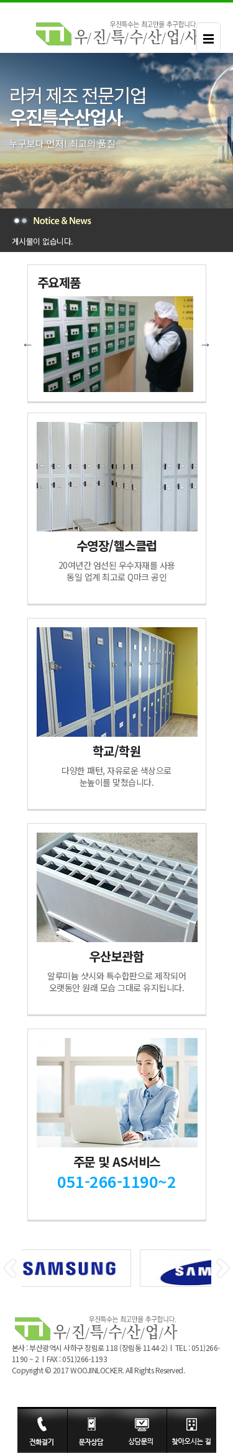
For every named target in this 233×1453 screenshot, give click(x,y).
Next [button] (205, 344)
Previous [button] (28, 344)
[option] (116, 344)
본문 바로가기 (0, 2)
